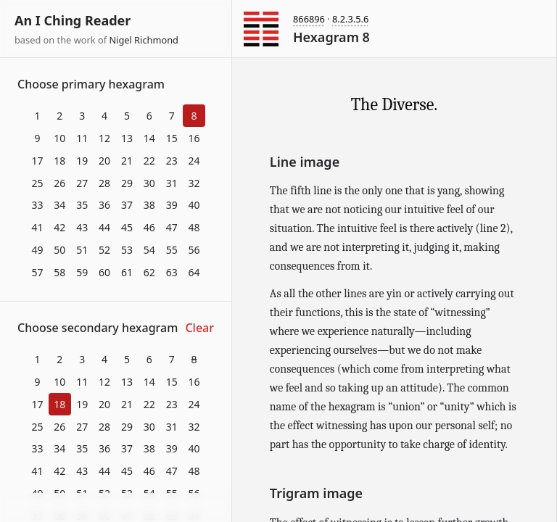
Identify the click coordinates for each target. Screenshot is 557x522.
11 (82, 138)
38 (149, 205)
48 (194, 227)
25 (37, 183)
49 (37, 250)
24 (194, 160)
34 (59, 205)
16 (194, 138)
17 (37, 160)
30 (149, 183)
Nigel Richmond (143, 39)
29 (127, 183)
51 (82, 250)
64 (194, 272)
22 (149, 160)
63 (172, 272)
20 (104, 160)
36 (104, 205)
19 (82, 160)
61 (127, 272)
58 (59, 272)
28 (104, 183)
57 (37, 272)
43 (82, 227)
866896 (309, 18)
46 (149, 227)
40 (194, 205)
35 (82, 205)
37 (127, 205)
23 (172, 160)
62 (149, 272)
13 (127, 138)
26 (59, 183)
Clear (199, 328)
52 (104, 250)
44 (104, 227)
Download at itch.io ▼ (115, 508)
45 (127, 227)
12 (104, 138)
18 (59, 160)
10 (59, 138)
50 (59, 250)
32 (194, 183)
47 (172, 227)
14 (149, 138)
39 (172, 205)
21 (127, 160)
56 (194, 250)
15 (172, 138)
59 (82, 272)
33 (37, 205)
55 (172, 250)
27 (82, 183)
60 (104, 272)
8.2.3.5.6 (350, 18)
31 (172, 183)
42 (59, 227)
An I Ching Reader (73, 20)
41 (37, 227)
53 (127, 250)
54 (149, 250)
